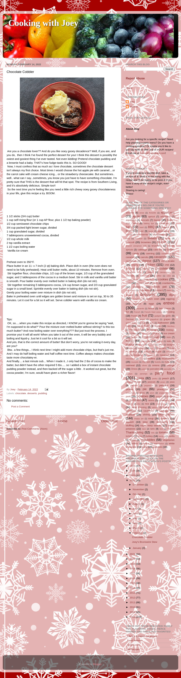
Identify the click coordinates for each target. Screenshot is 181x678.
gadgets (158, 316)
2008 (133, 617)
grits (151, 323)
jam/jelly (145, 341)
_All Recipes (133, 649)
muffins (151, 358)
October (137, 494)
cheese (146, 260)
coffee (158, 276)
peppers (163, 385)
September (139, 499)
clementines (165, 272)
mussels (135, 362)
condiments (148, 279)
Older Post (109, 421)
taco (144, 429)
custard (159, 290)
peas (172, 382)
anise (141, 213)
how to (156, 333)
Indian (134, 337)
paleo (143, 369)
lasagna (171, 344)
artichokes (165, 216)
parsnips (143, 374)
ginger (142, 319)
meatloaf (151, 355)
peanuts (151, 382)
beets (150, 231)
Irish (168, 337)
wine (144, 447)
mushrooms (168, 358)
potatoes (142, 396)
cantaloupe (166, 253)
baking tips (149, 223)
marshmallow (136, 355)
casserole (160, 257)
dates (169, 290)
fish (127, 312)
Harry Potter (143, 326)
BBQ (151, 227)
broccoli (130, 242)
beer (141, 231)
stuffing (130, 425)
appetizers (168, 212)
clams (151, 272)
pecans (134, 385)
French (137, 312)
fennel (151, 308)
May (135, 518)
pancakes (155, 369)
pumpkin (135, 400)
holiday (151, 329)
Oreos (134, 369)
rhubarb (129, 404)
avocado (145, 220)
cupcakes (144, 290)
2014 (133, 587)
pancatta (167, 369)
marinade (170, 352)
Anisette (152, 213)
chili (167, 264)
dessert (129, 295)
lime (152, 348)
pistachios (130, 393)
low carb (161, 348)
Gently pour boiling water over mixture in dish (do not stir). (42, 292)
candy (135, 253)
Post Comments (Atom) (34, 428)
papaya (129, 374)
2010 (133, 607)
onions (155, 365)
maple (158, 351)
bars (129, 227)
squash (130, 422)
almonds (130, 212)
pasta (140, 378)
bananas (164, 223)
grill (143, 323)
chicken (150, 264)
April (135, 523)
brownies (146, 242)
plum (152, 393)
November (139, 489)
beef (129, 230)
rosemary (160, 404)
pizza (142, 393)
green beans (131, 323)
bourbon (139, 238)
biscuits (129, 235)
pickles (129, 389)
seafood (130, 414)
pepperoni (148, 385)
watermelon (159, 443)
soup (150, 418)
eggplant (137, 303)
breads (152, 238)
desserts (32, 393)
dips (172, 294)
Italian (130, 340)
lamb (160, 345)
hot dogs (146, 333)
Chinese (130, 268)
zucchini (157, 447)
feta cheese (165, 308)
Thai (169, 429)
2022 (133, 480)
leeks (131, 348)
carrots (144, 257)
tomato (163, 432)
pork (128, 396)
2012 (133, 597)
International (150, 337)
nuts (167, 361)
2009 (133, 612)
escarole (140, 308)
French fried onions (153, 312)
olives (144, 365)
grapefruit (154, 319)
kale (169, 341)
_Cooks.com (133, 644)
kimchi (141, 345)
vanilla (171, 436)
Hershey (171, 326)
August (137, 504)
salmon (155, 407)
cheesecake (168, 261)
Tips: (10, 319)
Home (62, 421)
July (135, 508)
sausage (164, 410)
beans (165, 227)
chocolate (20, 393)
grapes (167, 319)
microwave (130, 359)
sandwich (131, 410)
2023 (133, 475)
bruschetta (157, 246)
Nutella (158, 362)
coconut (144, 275)
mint (141, 359)
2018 (133, 568)
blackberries (142, 234)
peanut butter (133, 382)
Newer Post (15, 421)
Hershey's (134, 330)
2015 (133, 583)
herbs (157, 326)
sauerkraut (148, 411)
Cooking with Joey (43, 23)
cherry (134, 264)
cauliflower (131, 261)
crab (155, 283)
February (138, 533)
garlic (168, 316)
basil (141, 227)
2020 (133, 558)
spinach (164, 418)
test (161, 429)
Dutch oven (152, 298)
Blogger (97, 664)
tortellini (130, 436)
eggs (151, 303)
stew (145, 422)
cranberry (138, 287)
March (136, 528)
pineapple (162, 389)
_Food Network (134, 640)
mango (147, 351)
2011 (133, 602)
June (136, 513)
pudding (42, 393)
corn (128, 283)
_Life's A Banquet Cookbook (141, 636)
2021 (133, 554)
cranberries (168, 283)
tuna (140, 436)
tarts (152, 429)
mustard (146, 362)
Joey (132, 101)
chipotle (146, 269)
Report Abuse (135, 78)
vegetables (148, 439)
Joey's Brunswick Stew (144, 542)
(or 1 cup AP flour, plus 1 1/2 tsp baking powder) (61, 219)
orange (171, 365)
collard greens (132, 280)
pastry (154, 378)
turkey (149, 436)
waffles (146, 443)
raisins (151, 400)
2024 (133, 470)
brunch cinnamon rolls (136, 246)
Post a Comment (20, 406)
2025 (133, 465)
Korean (151, 345)
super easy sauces (151, 425)
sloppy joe (138, 418)
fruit (144, 315)
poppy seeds (165, 393)
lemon (140, 348)
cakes (171, 249)
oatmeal (130, 365)
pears (162, 382)
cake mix (157, 249)
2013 (133, 592)
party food (165, 373)
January (137, 548)
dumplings (136, 299)
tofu (153, 433)
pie (145, 389)
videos (135, 443)
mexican (164, 355)
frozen (134, 316)
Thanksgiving (134, 432)
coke (169, 276)
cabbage (142, 249)
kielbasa (130, 344)
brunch (161, 242)
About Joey (132, 129)
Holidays (170, 330)
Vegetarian (169, 440)
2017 (133, 573)
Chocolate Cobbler (142, 537)
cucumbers (131, 290)
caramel (130, 257)
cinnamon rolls (133, 272)
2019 (133, 563)
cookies (163, 279)
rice (147, 403)
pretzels (159, 396)
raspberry (164, 400)
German (130, 319)
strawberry (162, 422)
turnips (161, 436)
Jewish (160, 341)
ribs (138, 404)
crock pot (160, 286)
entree (169, 303)
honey (132, 333)
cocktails (130, 276)
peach (165, 378)
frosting (170, 312)
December (139, 484)
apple (136, 216)
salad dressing (139, 407)
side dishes (167, 414)
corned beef (143, 283)
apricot (151, 216)
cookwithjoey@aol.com (152, 153)
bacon (157, 220)
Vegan (132, 440)
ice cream (169, 333)
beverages (163, 231)
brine (167, 238)
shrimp (146, 414)
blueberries (159, 234)
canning (150, 253)
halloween (163, 322)
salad (172, 403)
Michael (133, 106)
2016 (133, 578)
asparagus (131, 220)
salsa (166, 407)
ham (128, 326)
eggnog (170, 298)
